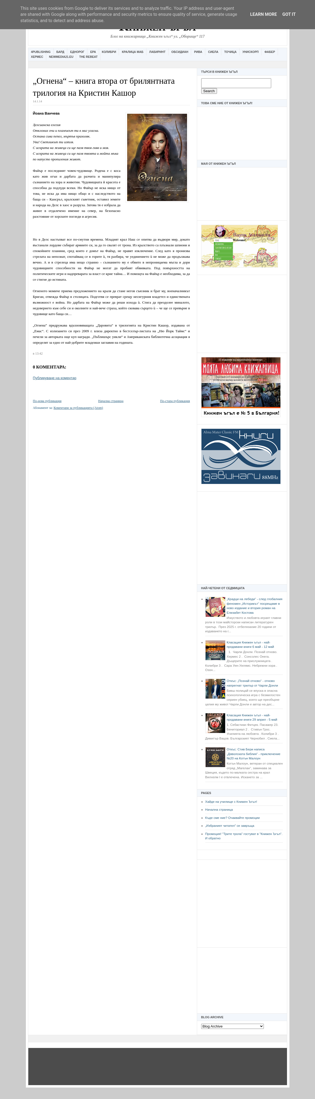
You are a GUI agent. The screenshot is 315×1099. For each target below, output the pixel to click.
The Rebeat (88, 56)
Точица (230, 51)
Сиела (213, 51)
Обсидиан (179, 51)
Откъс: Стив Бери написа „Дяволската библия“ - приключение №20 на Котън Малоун (253, 753)
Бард (60, 51)
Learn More (263, 14)
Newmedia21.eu (61, 56)
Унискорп (250, 51)
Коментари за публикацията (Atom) (78, 408)
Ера (93, 51)
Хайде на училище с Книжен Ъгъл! (231, 802)
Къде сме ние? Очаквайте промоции (232, 818)
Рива (198, 51)
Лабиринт (157, 51)
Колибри (109, 51)
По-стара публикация (175, 401)
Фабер (269, 51)
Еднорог (77, 51)
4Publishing (41, 51)
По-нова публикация (47, 401)
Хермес (37, 56)
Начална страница (219, 809)
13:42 (38, 353)
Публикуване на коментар (55, 378)
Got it (289, 14)
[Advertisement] (242, 313)
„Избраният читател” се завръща (229, 826)
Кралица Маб (132, 51)
